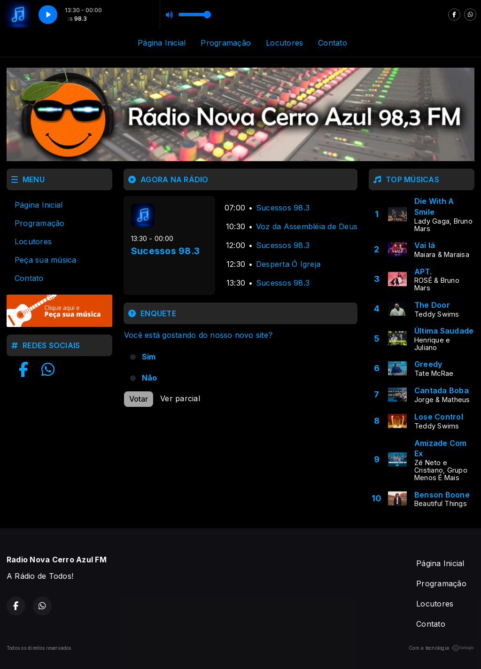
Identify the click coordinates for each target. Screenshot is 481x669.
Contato (332, 42)
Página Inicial (162, 42)
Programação (226, 42)
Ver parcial (180, 398)
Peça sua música (46, 259)
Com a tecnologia (441, 648)
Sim (149, 356)
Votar (138, 399)
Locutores (284, 42)
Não (149, 377)
